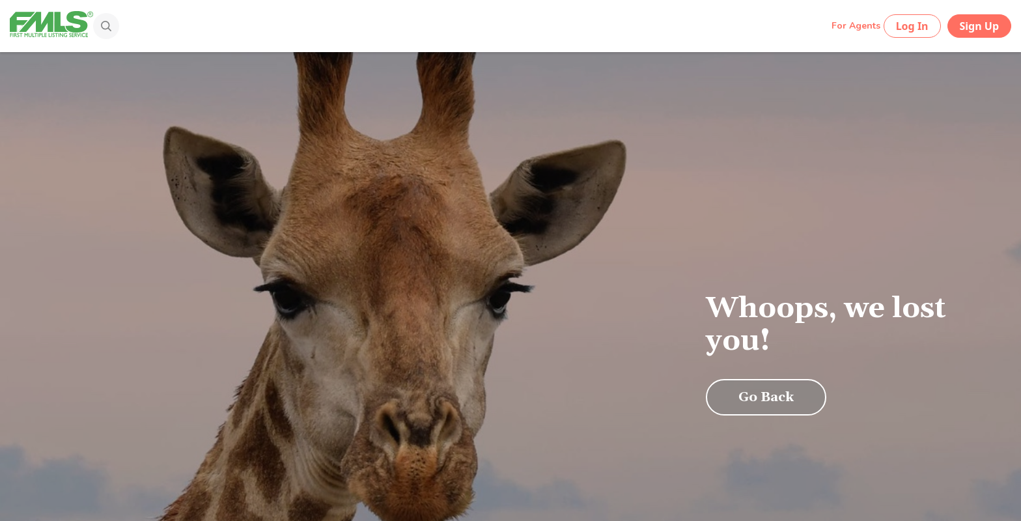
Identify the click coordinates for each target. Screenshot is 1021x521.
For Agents (856, 26)
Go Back (766, 397)
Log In (912, 26)
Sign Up (979, 26)
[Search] (101, 27)
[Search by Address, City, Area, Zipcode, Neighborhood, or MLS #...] (466, 25)
